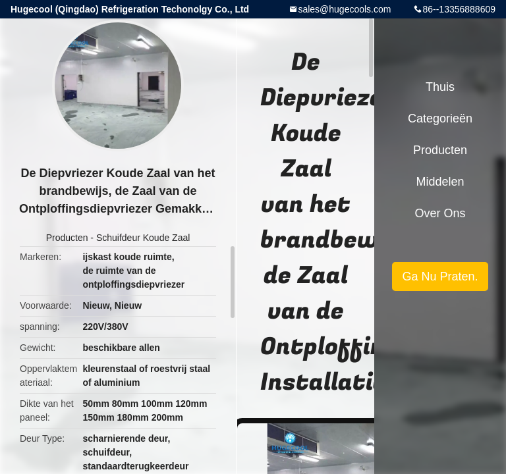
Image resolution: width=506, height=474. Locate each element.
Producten (67, 237)
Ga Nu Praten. (440, 276)
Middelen (440, 181)
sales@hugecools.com (344, 9)
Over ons (439, 213)
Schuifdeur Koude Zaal (143, 237)
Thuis (440, 86)
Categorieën (440, 118)
